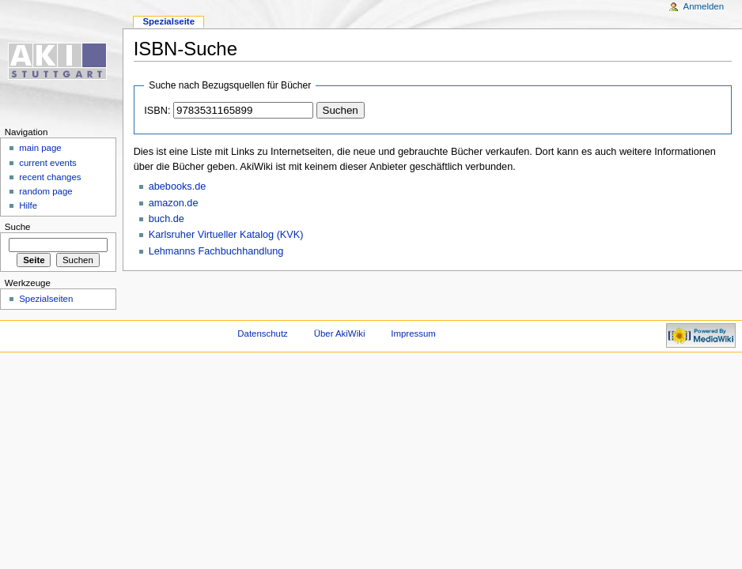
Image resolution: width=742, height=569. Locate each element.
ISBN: (157, 110)
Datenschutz (262, 333)
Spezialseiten (46, 298)
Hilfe (28, 205)
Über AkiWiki (339, 333)
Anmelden (704, 6)
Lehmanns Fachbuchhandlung (216, 251)
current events (48, 163)
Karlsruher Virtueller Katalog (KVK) (226, 234)
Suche (18, 227)
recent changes (50, 177)
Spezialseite (168, 21)
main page (40, 148)
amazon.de (174, 203)
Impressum (413, 333)
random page (46, 191)
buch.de (166, 218)
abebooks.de (177, 186)
